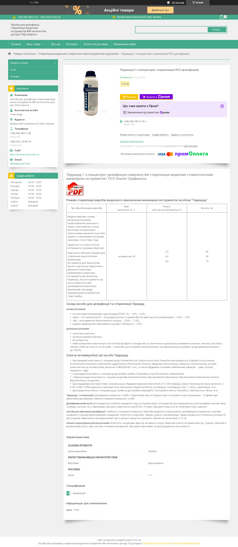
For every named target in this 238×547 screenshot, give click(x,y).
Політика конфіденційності (186, 543)
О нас (13, 69)
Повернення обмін (125, 44)
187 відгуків (177, 2)
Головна (16, 44)
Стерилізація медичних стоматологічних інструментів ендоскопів (78, 53)
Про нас (56, 44)
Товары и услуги (19, 62)
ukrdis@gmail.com (20, 163)
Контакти (72, 44)
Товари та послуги (24, 53)
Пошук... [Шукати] (217, 29)
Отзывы (14, 76)
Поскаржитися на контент (156, 543)
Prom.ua (136, 540)
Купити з (158, 97)
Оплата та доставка (96, 44)
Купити (131, 96)
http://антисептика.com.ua (24, 154)
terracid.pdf (79, 493)
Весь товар (33, 44)
